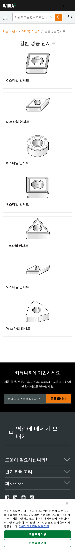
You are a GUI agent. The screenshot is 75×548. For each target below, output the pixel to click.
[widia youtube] (23, 498)
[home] (8, 6)
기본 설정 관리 (37, 543)
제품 (6, 31)
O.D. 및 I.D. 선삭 (30, 31)
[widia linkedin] (15, 498)
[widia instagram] (32, 498)
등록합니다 (58, 399)
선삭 (15, 31)
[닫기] (67, 503)
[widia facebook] (7, 498)
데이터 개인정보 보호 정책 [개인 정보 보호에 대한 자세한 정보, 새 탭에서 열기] (34, 526)
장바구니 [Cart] (69, 17)
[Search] (58, 17)
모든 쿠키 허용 (37, 534)
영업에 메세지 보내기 (33, 432)
